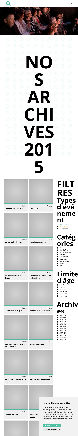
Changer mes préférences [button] (52, 429)
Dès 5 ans (62, 287)
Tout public (63, 224)
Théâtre (62, 248)
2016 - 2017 (63, 335)
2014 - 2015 (63, 340)
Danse (61, 263)
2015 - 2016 (63, 337)
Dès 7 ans (62, 289)
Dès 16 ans (63, 296)
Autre (61, 266)
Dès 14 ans (63, 294)
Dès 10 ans (63, 292)
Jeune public (63, 226)
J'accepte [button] (47, 425)
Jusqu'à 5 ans (64, 285)
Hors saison (63, 229)
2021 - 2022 (63, 324)
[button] (71, 3)
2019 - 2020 (63, 329)
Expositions (63, 259)
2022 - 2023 (63, 322)
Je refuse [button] (56, 425)
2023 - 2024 (63, 320)
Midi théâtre (63, 250)
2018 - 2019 (63, 331)
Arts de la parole (65, 252)
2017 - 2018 (63, 333)
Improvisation (64, 261)
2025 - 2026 (63, 315)
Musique (62, 255)
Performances (64, 257)
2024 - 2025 (63, 317)
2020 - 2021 (63, 326)
